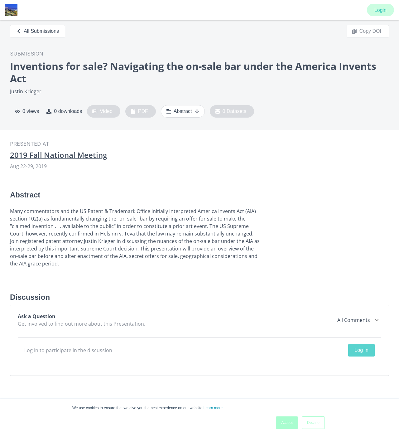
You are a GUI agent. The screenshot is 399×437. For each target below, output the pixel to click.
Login (380, 10)
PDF (139, 111)
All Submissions (37, 31)
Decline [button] (313, 422)
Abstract (183, 111)
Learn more (213, 408)
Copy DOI (366, 31)
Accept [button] (287, 422)
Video (102, 111)
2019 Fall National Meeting (58, 155)
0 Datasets (231, 111)
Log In (361, 350)
